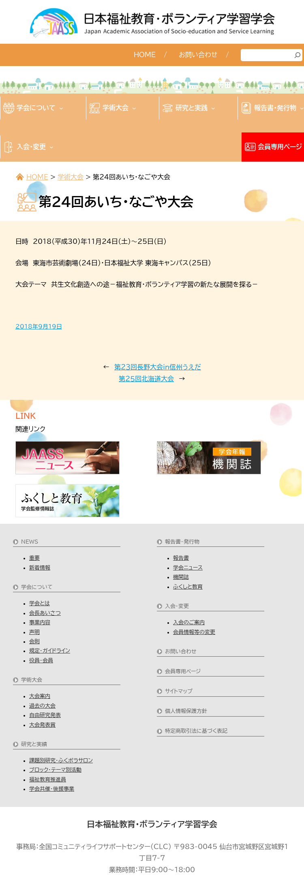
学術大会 (70, 177)
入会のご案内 (189, 622)
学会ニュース (188, 567)
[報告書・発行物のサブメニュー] (302, 108)
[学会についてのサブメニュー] (61, 108)
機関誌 (181, 577)
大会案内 (39, 696)
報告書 (181, 558)
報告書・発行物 (182, 541)
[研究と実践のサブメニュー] (213, 108)
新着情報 (39, 567)
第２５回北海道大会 (146, 379)
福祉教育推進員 (47, 779)
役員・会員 (41, 660)
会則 (34, 641)
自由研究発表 (45, 715)
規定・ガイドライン (49, 650)
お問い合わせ (181, 651)
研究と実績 (34, 744)
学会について (37, 587)
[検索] (297, 55)
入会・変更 (177, 606)
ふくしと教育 (188, 586)
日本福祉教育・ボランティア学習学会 (152, 824)
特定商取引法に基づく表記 (196, 731)
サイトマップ (179, 691)
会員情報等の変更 (194, 632)
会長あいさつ (45, 613)
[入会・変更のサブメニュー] (51, 147)
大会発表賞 (42, 725)
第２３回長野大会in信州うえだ (157, 367)
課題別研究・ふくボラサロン (61, 760)
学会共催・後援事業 (51, 789)
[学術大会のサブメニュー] (134, 108)
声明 (34, 632)
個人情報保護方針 (186, 711)
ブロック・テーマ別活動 (55, 769)
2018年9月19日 (38, 326)
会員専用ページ (183, 671)
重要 (34, 558)
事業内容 (39, 622)
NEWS (29, 541)
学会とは (39, 603)
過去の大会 (42, 705)
